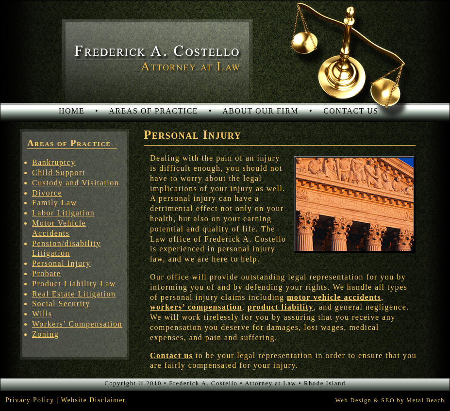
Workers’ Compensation (77, 324)
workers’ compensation (196, 307)
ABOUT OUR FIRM (260, 111)
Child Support (58, 172)
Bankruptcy (54, 162)
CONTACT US (350, 111)
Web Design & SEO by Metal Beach (390, 400)
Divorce (47, 193)
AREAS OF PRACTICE (153, 111)
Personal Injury (61, 263)
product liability (281, 307)
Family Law (54, 202)
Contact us (171, 355)
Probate (46, 273)
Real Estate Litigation (74, 294)
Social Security (61, 303)
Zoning (45, 334)
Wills (42, 314)
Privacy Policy (29, 400)
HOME (71, 111)
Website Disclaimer (93, 400)
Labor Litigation (63, 213)
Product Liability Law (74, 283)
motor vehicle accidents (334, 297)
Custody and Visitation (75, 183)
